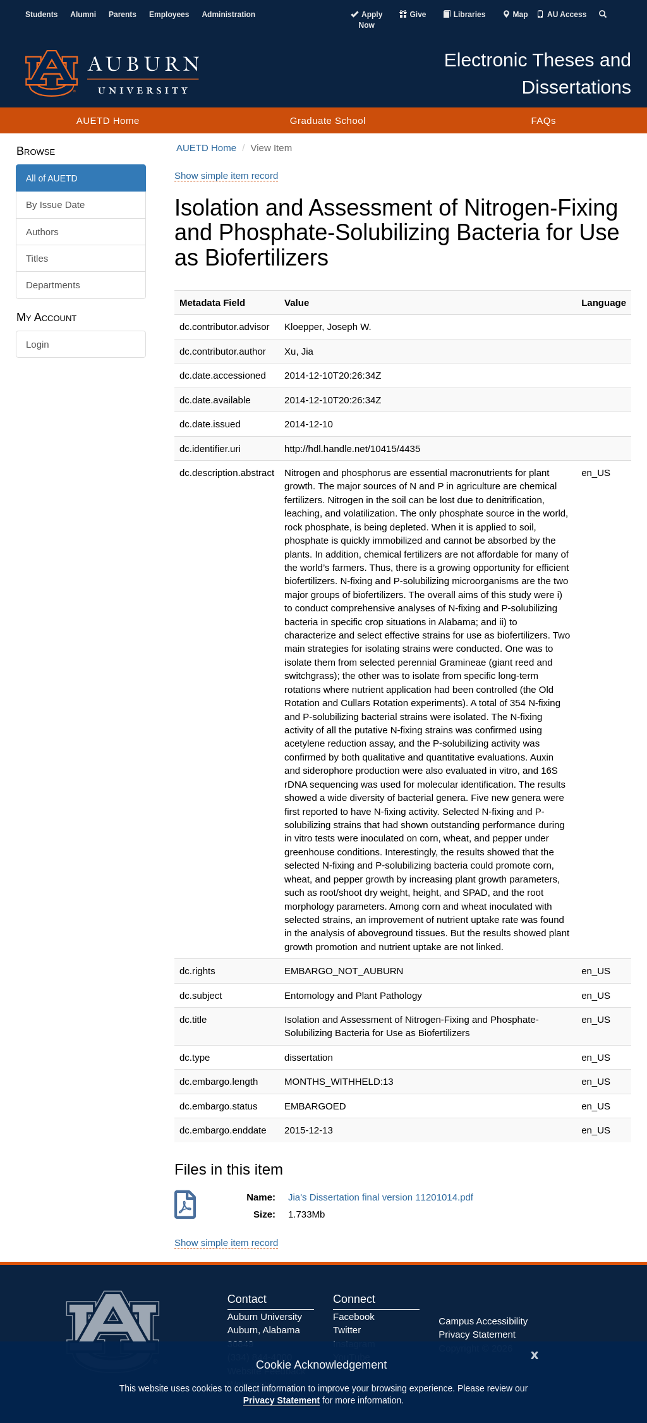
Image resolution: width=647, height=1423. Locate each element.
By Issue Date (55, 204)
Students (41, 14)
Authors (42, 231)
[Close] (534, 1353)
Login (37, 344)
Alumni (83, 14)
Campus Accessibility (483, 1321)
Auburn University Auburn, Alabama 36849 (264, 1330)
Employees (169, 14)
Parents (122, 14)
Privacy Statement (281, 1400)
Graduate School (328, 120)
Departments (53, 284)
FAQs (543, 120)
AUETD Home (108, 120)
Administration (228, 14)
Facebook (354, 1316)
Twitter (347, 1329)
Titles (37, 258)
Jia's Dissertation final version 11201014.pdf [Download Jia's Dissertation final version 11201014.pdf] (383, 1197)
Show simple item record (226, 175)
